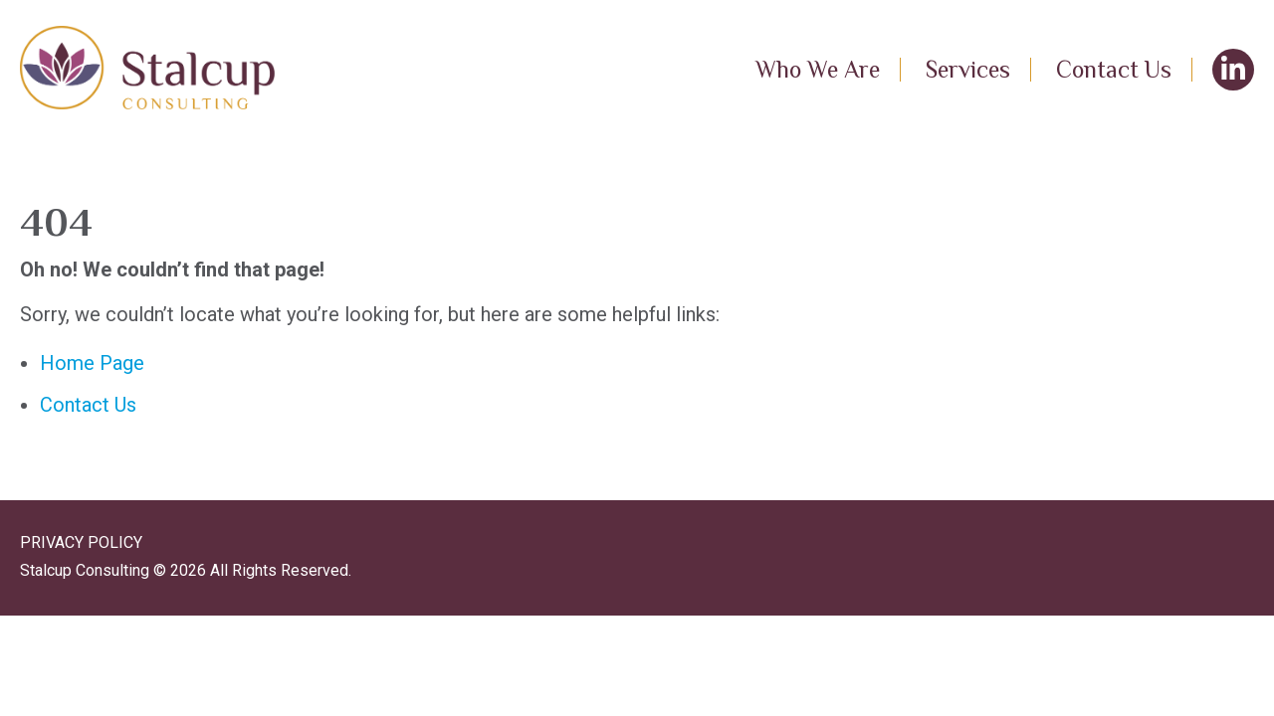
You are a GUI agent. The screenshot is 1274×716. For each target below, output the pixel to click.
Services (968, 69)
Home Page (92, 363)
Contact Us (1113, 69)
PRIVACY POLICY (81, 542)
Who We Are (817, 69)
